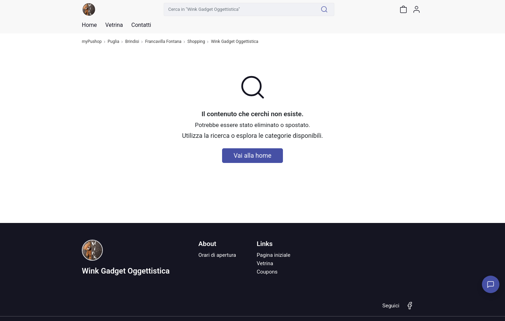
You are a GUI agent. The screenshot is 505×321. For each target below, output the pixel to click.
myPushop (92, 41)
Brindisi (132, 41)
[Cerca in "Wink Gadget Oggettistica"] (239, 9)
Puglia (113, 41)
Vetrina (265, 263)
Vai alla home (252, 155)
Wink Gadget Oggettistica (234, 41)
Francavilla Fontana (163, 41)
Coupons (267, 272)
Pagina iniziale (273, 255)
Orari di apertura (217, 255)
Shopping (196, 41)
